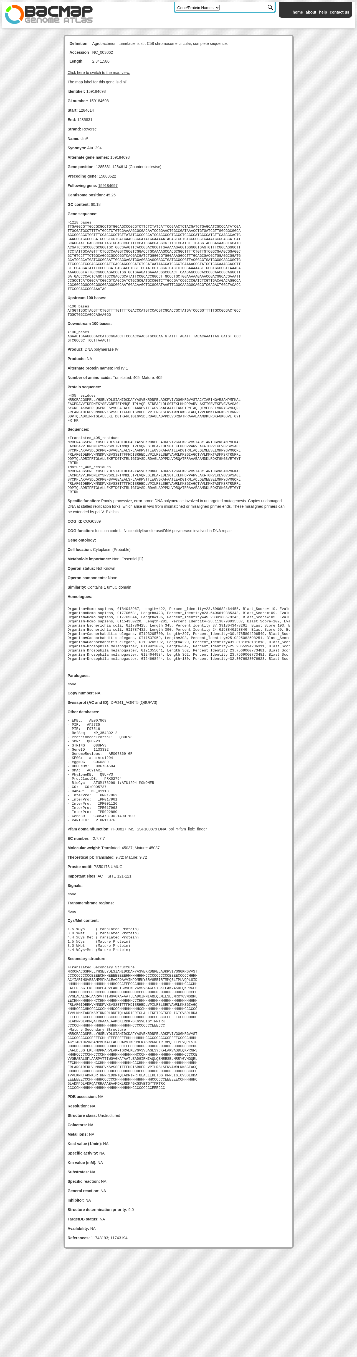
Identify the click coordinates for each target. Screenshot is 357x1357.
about (311, 12)
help (323, 12)
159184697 (108, 185)
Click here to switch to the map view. (99, 72)
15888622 (107, 176)
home (298, 12)
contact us (339, 12)
